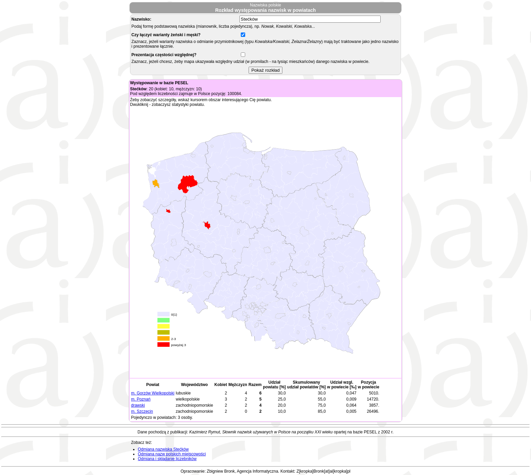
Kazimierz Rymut (204, 432)
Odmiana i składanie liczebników (167, 458)
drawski (138, 405)
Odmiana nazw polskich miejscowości (172, 454)
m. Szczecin (142, 411)
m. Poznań (140, 399)
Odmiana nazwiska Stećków (163, 449)
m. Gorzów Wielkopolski (152, 393)
